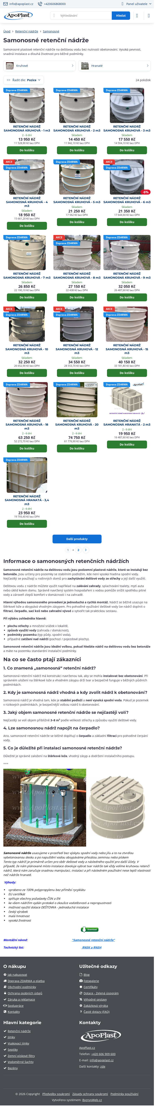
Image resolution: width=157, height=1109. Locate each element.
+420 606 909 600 (103, 1054)
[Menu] (149, 15)
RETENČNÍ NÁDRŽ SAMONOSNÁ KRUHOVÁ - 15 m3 (127, 349)
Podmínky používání (124, 1094)
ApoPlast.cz (87, 1048)
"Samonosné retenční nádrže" (93, 940)
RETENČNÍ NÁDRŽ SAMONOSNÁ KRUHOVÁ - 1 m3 (27, 128)
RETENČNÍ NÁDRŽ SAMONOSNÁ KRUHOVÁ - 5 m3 (76, 200)
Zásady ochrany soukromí (90, 1094)
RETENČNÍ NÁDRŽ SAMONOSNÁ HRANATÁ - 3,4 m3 (27, 500)
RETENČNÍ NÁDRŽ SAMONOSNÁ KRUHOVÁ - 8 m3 (76, 275)
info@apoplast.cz (102, 1060)
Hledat (121, 15)
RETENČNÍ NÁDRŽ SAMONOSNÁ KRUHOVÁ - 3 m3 (126, 128)
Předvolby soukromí (56, 1094)
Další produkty (77, 539)
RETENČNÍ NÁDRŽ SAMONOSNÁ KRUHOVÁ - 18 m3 (27, 424)
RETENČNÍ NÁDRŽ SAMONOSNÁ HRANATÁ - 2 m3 (126, 423)
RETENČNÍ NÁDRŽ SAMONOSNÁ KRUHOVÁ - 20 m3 (77, 424)
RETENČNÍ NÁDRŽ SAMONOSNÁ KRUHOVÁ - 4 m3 (27, 202)
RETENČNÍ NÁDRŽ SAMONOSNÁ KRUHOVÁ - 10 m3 (26, 349)
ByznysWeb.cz (92, 1100)
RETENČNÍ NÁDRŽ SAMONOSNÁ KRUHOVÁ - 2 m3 (76, 128)
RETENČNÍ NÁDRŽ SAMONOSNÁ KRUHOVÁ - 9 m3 (127, 275)
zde (102, 1066)
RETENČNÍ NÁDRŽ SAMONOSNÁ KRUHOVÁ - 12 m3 (77, 349)
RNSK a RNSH (91, 947)
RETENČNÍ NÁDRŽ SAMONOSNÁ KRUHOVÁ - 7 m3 (26, 275)
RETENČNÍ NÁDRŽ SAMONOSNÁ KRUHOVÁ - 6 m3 (127, 200)
